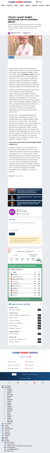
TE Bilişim (28, 378)
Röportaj (6, 432)
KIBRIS (22, 5)
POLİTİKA (41, 5)
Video (5, 425)
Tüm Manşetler (30, 365)
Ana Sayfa (6, 386)
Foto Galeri (6, 423)
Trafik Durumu (30, 361)
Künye (5, 437)
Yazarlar (6, 427)
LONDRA (27, 5)
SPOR (7, 398)
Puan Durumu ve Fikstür (14, 365)
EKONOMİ (9, 5)
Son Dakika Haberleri (13, 368)
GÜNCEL (16, 5)
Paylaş (11, 57)
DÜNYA (3, 5)
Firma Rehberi (7, 428)
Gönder (12, 234)
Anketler (6, 435)
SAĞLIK (8, 403)
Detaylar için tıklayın (25, 299)
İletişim (5, 439)
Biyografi (6, 433)
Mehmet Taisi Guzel (22, 211)
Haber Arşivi (29, 368)
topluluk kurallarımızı (22, 238)
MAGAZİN (34, 5)
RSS (14, 374)
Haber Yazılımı (22, 378)
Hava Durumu (12, 361)
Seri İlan (5, 430)
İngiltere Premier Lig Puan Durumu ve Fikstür (18, 445)
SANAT (48, 5)
